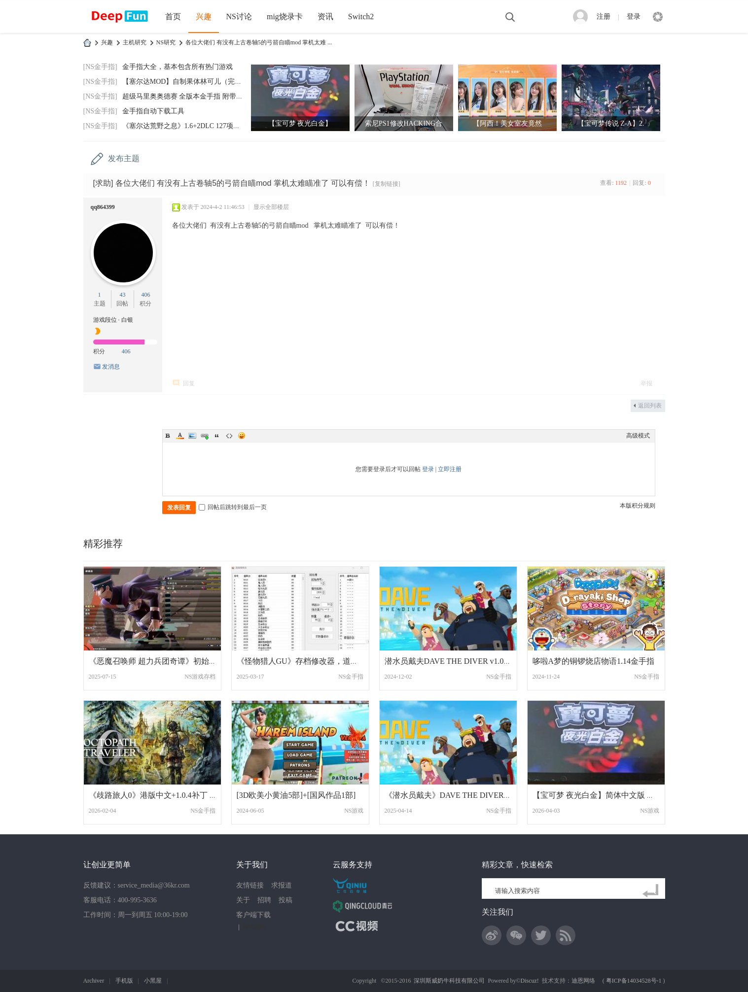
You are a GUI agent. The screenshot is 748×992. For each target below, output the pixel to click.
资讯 (325, 16)
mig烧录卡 (285, 16)
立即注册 (450, 469)
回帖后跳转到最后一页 (233, 507)
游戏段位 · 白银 (113, 319)
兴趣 (204, 16)
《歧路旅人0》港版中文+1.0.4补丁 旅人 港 (162, 795)
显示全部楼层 (271, 207)
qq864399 (103, 207)
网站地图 (254, 927)
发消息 (111, 366)
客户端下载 (253, 915)
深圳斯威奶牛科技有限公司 (449, 980)
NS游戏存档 (199, 676)
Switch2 (361, 16)
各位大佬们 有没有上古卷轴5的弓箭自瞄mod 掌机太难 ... (258, 42)
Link (205, 436)
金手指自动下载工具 (153, 111)
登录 (634, 16)
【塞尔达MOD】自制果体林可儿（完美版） (189, 81)
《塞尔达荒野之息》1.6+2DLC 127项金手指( (189, 126)
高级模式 (638, 435)
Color (180, 436)
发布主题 (124, 158)
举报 (646, 383)
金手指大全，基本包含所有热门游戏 (177, 66)
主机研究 (134, 42)
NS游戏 (353, 810)
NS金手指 (350, 676)
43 (122, 294)
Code (229, 436)
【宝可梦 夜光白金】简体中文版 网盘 (598, 795)
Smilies (242, 436)
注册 (603, 16)
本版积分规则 (637, 505)
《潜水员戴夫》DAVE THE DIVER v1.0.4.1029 (464, 795)
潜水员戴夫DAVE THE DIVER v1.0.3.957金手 (462, 661)
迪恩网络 (583, 980)
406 (145, 294)
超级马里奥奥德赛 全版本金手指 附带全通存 (189, 96)
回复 (189, 383)
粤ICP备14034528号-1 (634, 980)
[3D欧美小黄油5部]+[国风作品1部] (296, 795)
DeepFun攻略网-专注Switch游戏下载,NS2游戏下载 (87, 42)
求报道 (281, 885)
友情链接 (250, 885)
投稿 (285, 900)
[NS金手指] (100, 66)
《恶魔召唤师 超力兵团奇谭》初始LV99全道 (166, 661)
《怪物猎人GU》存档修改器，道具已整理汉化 (317, 661)
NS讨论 (239, 16)
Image (192, 436)
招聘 (264, 900)
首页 (173, 16)
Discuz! (530, 980)
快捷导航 (657, 16)
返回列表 (650, 405)
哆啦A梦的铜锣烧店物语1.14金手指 (594, 661)
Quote (217, 436)
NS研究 (166, 42)
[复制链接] (386, 183)
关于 (243, 900)
